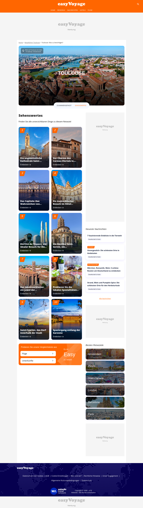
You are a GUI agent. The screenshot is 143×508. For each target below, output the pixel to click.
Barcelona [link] (94, 402)
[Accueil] (71, 4)
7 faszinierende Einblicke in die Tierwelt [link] (104, 235)
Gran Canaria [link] (96, 378)
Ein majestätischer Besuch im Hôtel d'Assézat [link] (63, 204)
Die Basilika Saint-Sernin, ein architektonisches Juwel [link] (66, 247)
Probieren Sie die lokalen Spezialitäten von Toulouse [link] (65, 290)
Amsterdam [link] (94, 354)
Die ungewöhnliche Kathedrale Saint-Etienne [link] (31, 161)
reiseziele (61, 10)
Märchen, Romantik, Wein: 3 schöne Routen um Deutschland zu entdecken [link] (104, 269)
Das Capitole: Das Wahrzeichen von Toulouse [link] (30, 204)
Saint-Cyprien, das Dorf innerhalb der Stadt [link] (33, 331)
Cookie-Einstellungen (60, 476)
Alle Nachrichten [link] (105, 298)
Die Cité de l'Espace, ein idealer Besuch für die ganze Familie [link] (33, 247)
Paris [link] (91, 414)
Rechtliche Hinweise (92, 476)
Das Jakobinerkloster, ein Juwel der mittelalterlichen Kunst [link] (33, 290)
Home (21, 43)
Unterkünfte (38, 360)
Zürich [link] (91, 366)
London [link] (92, 390)
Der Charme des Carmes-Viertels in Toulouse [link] (63, 161)
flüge (90, 10)
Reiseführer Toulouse (32, 43)
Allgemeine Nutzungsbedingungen (65, 480)
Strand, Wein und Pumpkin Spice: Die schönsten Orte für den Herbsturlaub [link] (103, 284)
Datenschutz (87, 480)
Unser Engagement (110, 476)
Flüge (38, 353)
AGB (47, 476)
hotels (83, 10)
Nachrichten (72, 10)
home (53, 10)
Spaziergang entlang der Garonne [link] (66, 331)
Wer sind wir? (76, 476)
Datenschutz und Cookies (33, 476)
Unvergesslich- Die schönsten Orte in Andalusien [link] (103, 251)
